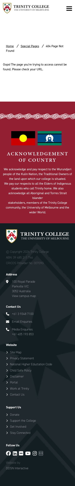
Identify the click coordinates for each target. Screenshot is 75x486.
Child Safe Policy (20, 370)
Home (10, 46)
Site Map (15, 352)
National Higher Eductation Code (31, 364)
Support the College (23, 420)
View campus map (24, 296)
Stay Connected (20, 433)
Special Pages (30, 46)
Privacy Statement (22, 358)
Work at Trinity (19, 388)
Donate (14, 415)
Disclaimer (17, 376)
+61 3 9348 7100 (23, 314)
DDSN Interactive (17, 468)
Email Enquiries (22, 321)
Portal (14, 382)
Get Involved (18, 426)
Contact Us (17, 394)
